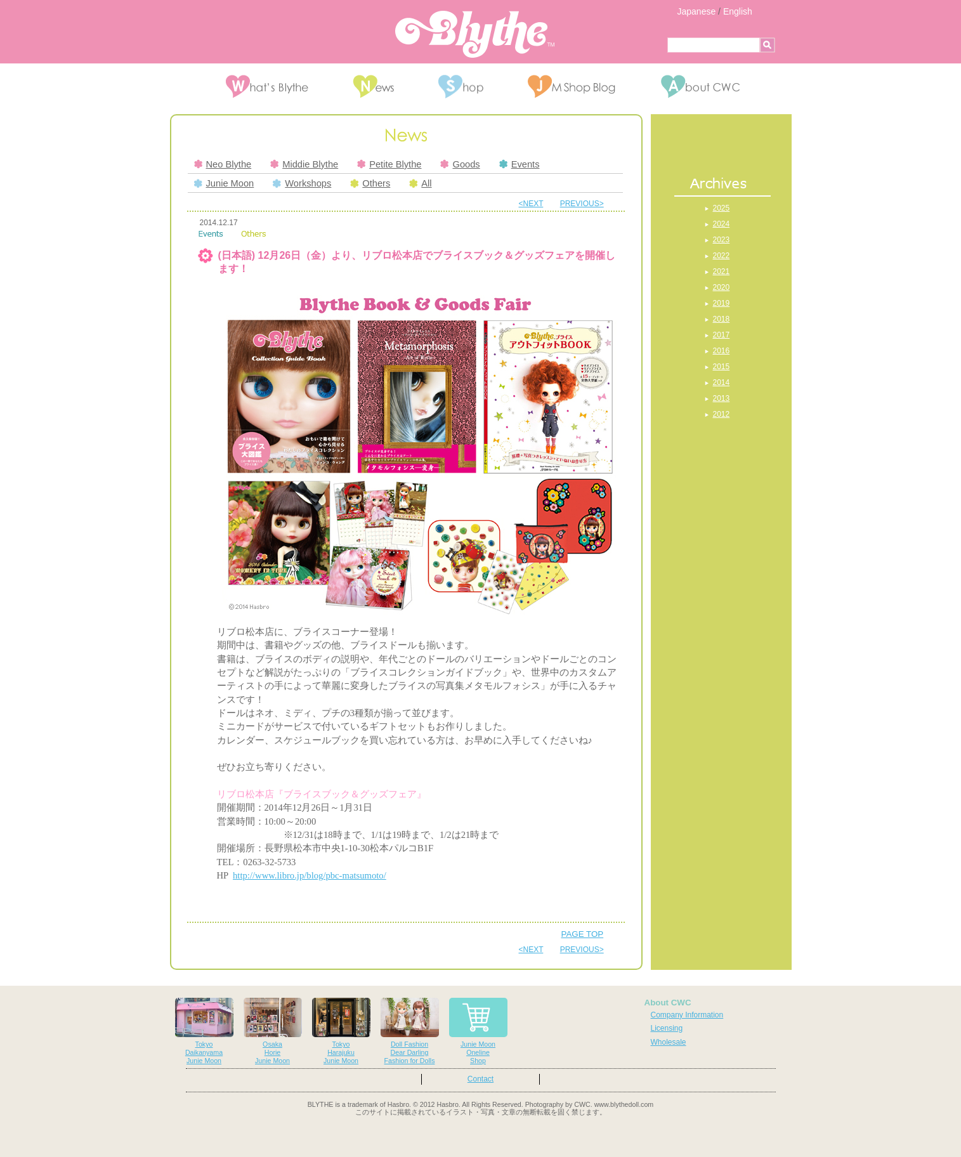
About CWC (667, 1002)
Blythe (474, 34)
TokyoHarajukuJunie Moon (341, 1031)
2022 (721, 255)
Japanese (696, 11)
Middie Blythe (304, 164)
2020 (721, 287)
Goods (460, 164)
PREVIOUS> (582, 203)
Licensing (667, 1028)
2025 (721, 208)
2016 (721, 350)
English (737, 11)
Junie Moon (224, 183)
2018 (721, 319)
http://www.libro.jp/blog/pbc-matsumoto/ (309, 875)
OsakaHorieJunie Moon (273, 1031)
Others (370, 183)
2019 (721, 303)
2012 (721, 414)
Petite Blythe (389, 164)
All (420, 183)
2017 (721, 334)
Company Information (687, 1014)
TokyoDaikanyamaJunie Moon (204, 1031)
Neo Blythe (223, 164)
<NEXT (531, 203)
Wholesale (668, 1042)
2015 (721, 366)
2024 (721, 223)
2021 (721, 271)
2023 (721, 239)
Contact (480, 1079)
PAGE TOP (582, 934)
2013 (721, 398)
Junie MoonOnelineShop (478, 1031)
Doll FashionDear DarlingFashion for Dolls (410, 1031)
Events (519, 164)
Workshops (302, 183)
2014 (721, 382)
